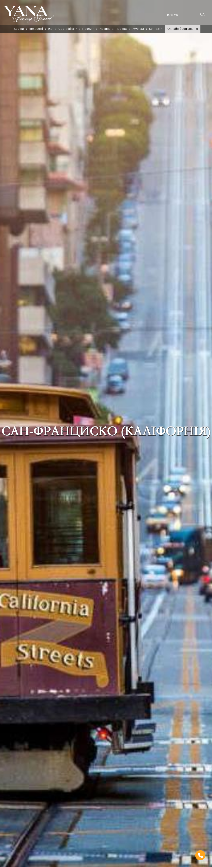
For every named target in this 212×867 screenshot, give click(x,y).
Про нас (121, 28)
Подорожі (36, 28)
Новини (105, 28)
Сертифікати (67, 28)
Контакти (155, 28)
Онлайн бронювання (182, 28)
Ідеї (51, 28)
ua (202, 14)
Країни (19, 28)
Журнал (138, 28)
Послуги (88, 28)
